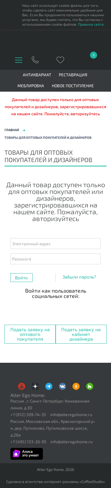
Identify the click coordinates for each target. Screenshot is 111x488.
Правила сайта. (91, 24)
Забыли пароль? (79, 276)
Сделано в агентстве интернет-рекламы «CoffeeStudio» (55, 482)
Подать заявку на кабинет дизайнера (81, 334)
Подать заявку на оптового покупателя (30, 334)
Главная (11, 130)
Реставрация (73, 75)
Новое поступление (73, 86)
